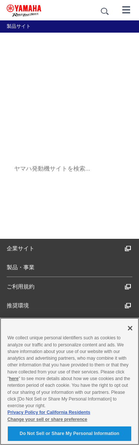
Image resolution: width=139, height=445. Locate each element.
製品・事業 (20, 267)
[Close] (130, 328)
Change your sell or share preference (47, 419)
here (14, 378)
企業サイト (69, 248)
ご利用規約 (69, 286)
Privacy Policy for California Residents (48, 412)
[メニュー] (126, 9)
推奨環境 (69, 305)
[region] (69, 381)
